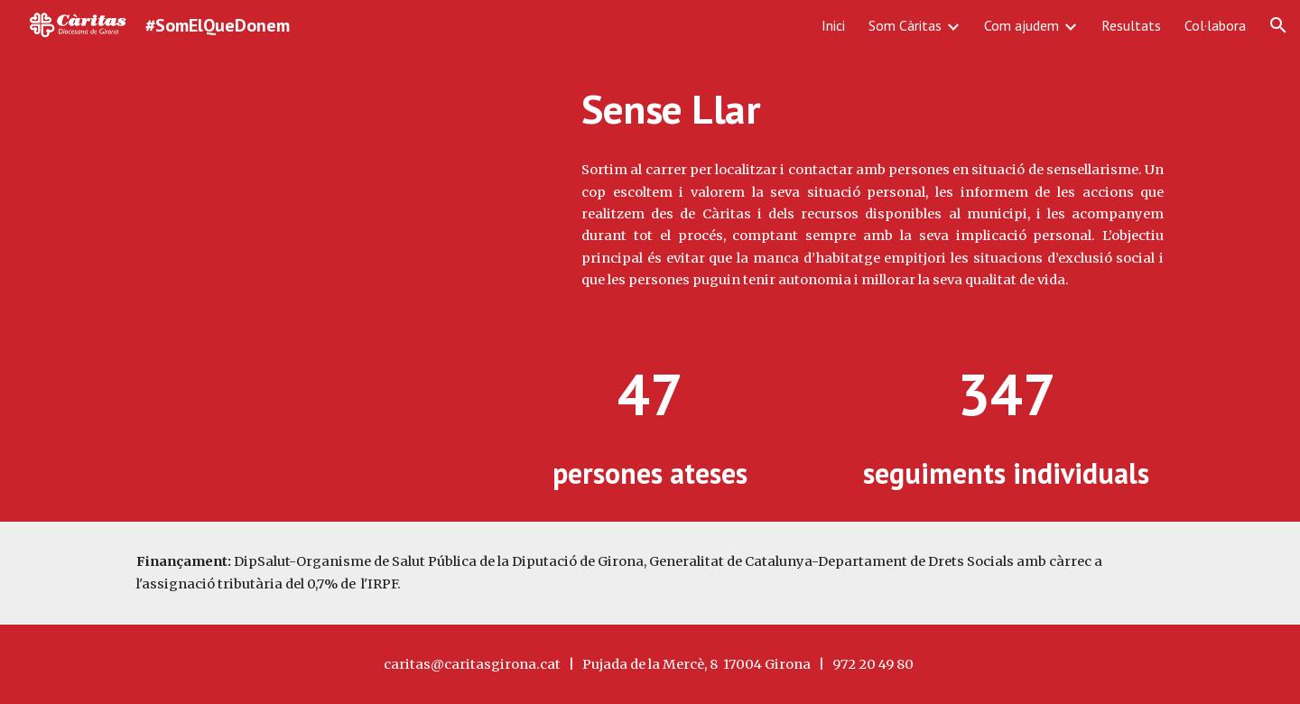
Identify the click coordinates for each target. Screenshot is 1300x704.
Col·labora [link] (1215, 25)
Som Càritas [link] (905, 25)
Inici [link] (833, 25)
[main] (872, 109)
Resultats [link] (1131, 25)
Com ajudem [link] (1021, 25)
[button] (1278, 25)
